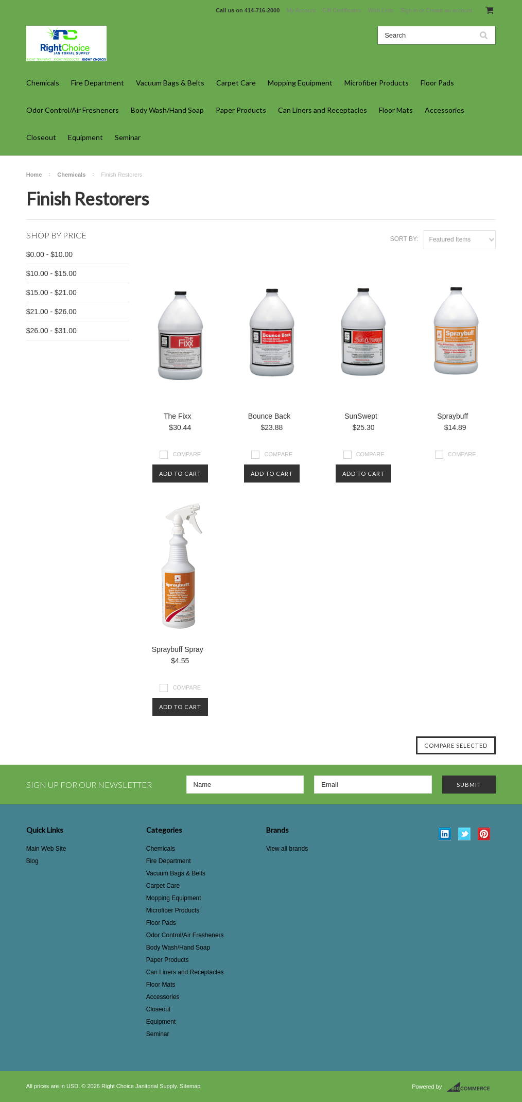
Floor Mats (396, 110)
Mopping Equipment (300, 82)
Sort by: (404, 239)
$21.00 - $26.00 (51, 311)
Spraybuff (452, 416)
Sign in (409, 10)
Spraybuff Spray (177, 649)
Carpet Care (236, 82)
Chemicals (42, 82)
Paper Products (241, 110)
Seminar (128, 137)
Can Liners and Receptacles (322, 110)
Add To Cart (180, 473)
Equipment (85, 137)
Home (34, 174)
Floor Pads (437, 82)
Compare (186, 454)
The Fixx (178, 416)
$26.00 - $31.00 (51, 330)
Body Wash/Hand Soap (167, 110)
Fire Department (97, 82)
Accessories (444, 110)
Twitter (464, 834)
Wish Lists (381, 10)
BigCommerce (471, 1087)
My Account (301, 10)
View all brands (287, 848)
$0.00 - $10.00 (49, 254)
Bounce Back (269, 416)
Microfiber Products (376, 82)
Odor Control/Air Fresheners (72, 110)
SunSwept (360, 416)
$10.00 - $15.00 (51, 273)
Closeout (41, 137)
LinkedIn (445, 834)
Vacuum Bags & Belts (170, 82)
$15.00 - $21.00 (51, 292)
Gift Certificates (341, 10)
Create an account (449, 10)
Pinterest (484, 834)
